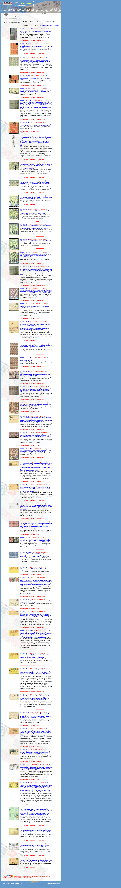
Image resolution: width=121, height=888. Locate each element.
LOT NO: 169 (23, 321)
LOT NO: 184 (23, 567)
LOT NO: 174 (23, 402)
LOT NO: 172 (23, 371)
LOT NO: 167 (23, 288)
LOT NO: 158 (23, 136)
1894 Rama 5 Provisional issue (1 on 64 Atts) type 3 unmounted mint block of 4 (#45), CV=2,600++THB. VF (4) (35, 405)
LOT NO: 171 (23, 357)
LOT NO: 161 (23, 195)
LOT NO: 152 (23, 43)
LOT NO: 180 (23, 504)
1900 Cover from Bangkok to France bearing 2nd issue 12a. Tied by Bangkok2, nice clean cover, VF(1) (35, 601)
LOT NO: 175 (23, 416)
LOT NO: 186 (23, 599)
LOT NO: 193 (23, 728)
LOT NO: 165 (23, 252)
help (19, 18)
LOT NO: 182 (23, 537)
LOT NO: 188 (23, 630)
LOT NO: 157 (23, 122)
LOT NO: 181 (23, 521)
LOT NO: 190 (23, 668)
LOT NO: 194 (23, 749)
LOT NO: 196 (23, 782)
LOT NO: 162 (23, 209)
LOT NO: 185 (23, 577)
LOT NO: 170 (23, 344)
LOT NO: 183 (23, 552)
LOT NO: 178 (23, 462)
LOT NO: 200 (23, 859)
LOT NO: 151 (23, 28)
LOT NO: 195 (23, 764)
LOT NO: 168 (23, 303)
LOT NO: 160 (23, 181)
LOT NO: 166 (23, 266)
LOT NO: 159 (23, 163)
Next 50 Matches (54, 25)
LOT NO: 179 (23, 484)
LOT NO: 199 (23, 844)
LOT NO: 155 (23, 88)
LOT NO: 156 (23, 100)
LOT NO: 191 (23, 694)
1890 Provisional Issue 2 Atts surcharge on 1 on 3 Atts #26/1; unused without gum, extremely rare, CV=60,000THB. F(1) (35, 241)
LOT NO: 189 (23, 653)
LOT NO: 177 (23, 448)
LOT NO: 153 (23, 57)
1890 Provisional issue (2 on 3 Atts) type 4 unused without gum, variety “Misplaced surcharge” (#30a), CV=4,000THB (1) (36, 198)
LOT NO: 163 (23, 224)
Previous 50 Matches (46, 25)
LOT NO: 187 (23, 611)
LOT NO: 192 (23, 712)
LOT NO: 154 (23, 75)
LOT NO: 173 (23, 386)
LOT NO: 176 (23, 432)
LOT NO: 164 (23, 239)
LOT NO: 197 (23, 808)
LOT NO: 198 (23, 829)
